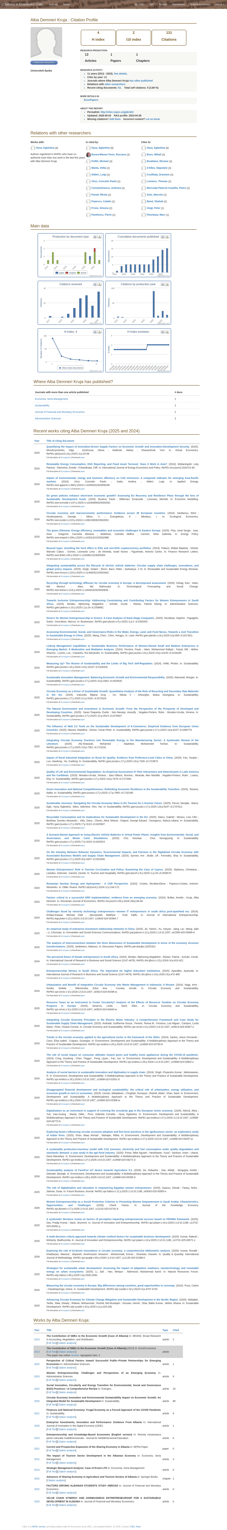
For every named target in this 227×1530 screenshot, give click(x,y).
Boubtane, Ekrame (157, 161)
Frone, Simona (99, 208)
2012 (37, 1459)
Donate (163, 4)
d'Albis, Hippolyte (157, 167)
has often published (141, 80)
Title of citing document (62, 440)
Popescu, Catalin (101, 201)
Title (51, 1330)
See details (120, 73)
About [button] (220, 4)
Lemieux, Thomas (157, 181)
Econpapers (65, 457)
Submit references (200, 4)
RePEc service (39, 1526)
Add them (115, 119)
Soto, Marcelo (155, 194)
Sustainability (42, 405)
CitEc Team (135, 1526)
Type (167, 1330)
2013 (37, 1339)
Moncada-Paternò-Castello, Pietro (166, 188)
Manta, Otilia (98, 167)
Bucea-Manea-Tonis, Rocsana (108, 154)
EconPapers (91, 99)
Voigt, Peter (153, 208)
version (75, 1355)
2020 (37, 1401)
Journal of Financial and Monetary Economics (60, 412)
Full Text (51, 1343)
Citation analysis (67, 1343)
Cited (177, 1330)
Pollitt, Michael (100, 161)
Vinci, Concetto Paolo (104, 181)
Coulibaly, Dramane (158, 174)
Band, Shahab (155, 201)
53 (119, 87)
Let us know (153, 119)
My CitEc (140, 4)
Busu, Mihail (154, 154)
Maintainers (178, 4)
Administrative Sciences (48, 418)
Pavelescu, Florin (101, 214)
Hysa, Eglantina (45, 147)
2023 (37, 1376)
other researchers (115, 84)
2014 (37, 1469)
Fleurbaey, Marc (156, 214)
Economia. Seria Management (51, 399)
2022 (37, 1364)
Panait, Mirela (99, 194)
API (152, 4)
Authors (53, 4)
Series (66, 4)
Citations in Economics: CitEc (23, 4)
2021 (37, 1413)
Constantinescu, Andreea (106, 188)
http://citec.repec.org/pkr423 (117, 112)
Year (38, 440)
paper (82, 457)
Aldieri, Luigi (98, 174)
